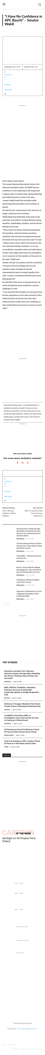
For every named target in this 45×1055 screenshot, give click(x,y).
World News (8, 735)
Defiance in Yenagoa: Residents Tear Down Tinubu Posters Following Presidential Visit (22, 705)
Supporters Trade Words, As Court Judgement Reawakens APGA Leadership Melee (29, 593)
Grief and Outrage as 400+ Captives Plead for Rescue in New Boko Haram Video (22, 742)
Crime (6, 747)
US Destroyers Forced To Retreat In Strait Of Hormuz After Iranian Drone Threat (21, 730)
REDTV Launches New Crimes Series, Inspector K (34, 513)
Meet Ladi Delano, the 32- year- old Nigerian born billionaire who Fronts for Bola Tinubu (29, 947)
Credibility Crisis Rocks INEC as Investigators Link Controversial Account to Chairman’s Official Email (21, 717)
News (4, 574)
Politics (7, 698)
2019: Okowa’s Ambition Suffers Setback (9, 513)
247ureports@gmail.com (27, 1028)
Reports (37, 29)
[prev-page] (3, 603)
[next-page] (7, 603)
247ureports (20, 539)
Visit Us (6, 755)
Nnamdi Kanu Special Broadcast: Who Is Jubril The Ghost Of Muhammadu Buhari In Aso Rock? (29, 935)
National (7, 681)
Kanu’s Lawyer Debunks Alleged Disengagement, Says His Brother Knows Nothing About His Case (28, 569)
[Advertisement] (22, 155)
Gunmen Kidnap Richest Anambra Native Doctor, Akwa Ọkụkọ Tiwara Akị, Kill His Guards (29, 546)
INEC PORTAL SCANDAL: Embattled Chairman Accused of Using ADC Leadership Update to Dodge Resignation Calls (21, 691)
